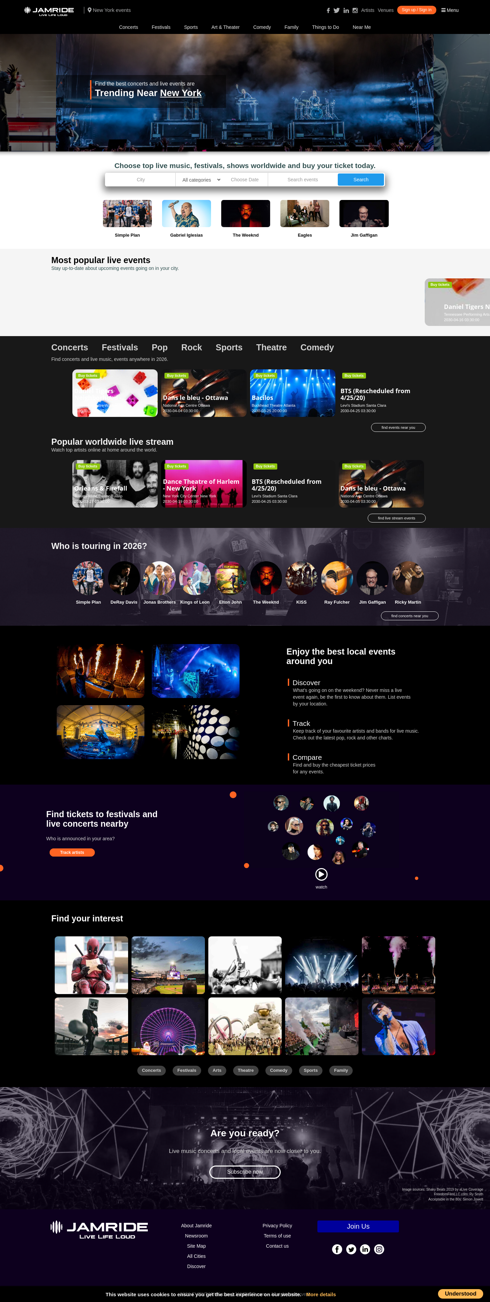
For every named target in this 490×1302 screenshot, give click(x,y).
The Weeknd (266, 602)
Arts (217, 1070)
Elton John (230, 602)
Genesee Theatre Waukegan (98, 405)
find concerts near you (409, 616)
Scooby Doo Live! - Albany (190, 303)
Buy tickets (87, 284)
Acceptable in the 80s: (445, 1199)
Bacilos (262, 397)
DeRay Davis (123, 602)
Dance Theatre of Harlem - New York (201, 484)
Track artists (72, 852)
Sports (191, 27)
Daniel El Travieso (367, 301)
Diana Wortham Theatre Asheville (280, 314)
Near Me (362, 27)
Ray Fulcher (337, 602)
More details (321, 1294)
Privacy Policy (277, 1225)
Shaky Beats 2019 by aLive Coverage (454, 1189)
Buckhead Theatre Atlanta (274, 405)
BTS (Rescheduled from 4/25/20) (375, 394)
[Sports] (168, 965)
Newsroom (196, 1236)
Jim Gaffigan (372, 602)
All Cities (196, 1256)
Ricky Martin (408, 602)
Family (291, 27)
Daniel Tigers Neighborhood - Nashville (97, 301)
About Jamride (196, 1225)
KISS (301, 602)
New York (181, 93)
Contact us (277, 1246)
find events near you (398, 427)
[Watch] (321, 874)
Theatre (246, 1070)
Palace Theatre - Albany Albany (189, 314)
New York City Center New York (189, 496)
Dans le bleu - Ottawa (195, 397)
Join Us (358, 1226)
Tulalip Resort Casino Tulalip (98, 496)
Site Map (196, 1246)
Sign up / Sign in (417, 9)
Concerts (128, 27)
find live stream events (396, 518)
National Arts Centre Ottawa (186, 405)
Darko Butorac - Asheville (276, 303)
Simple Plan (88, 602)
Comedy (262, 27)
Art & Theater (225, 27)
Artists (367, 10)
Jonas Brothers (159, 602)
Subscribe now (245, 1172)
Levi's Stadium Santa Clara (363, 405)
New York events (109, 10)
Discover (196, 1266)
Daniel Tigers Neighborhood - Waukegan (97, 397)
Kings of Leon (195, 602)
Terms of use (277, 1236)
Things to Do (325, 27)
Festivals (161, 27)
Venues (386, 10)
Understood (460, 1293)
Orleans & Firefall (100, 488)
